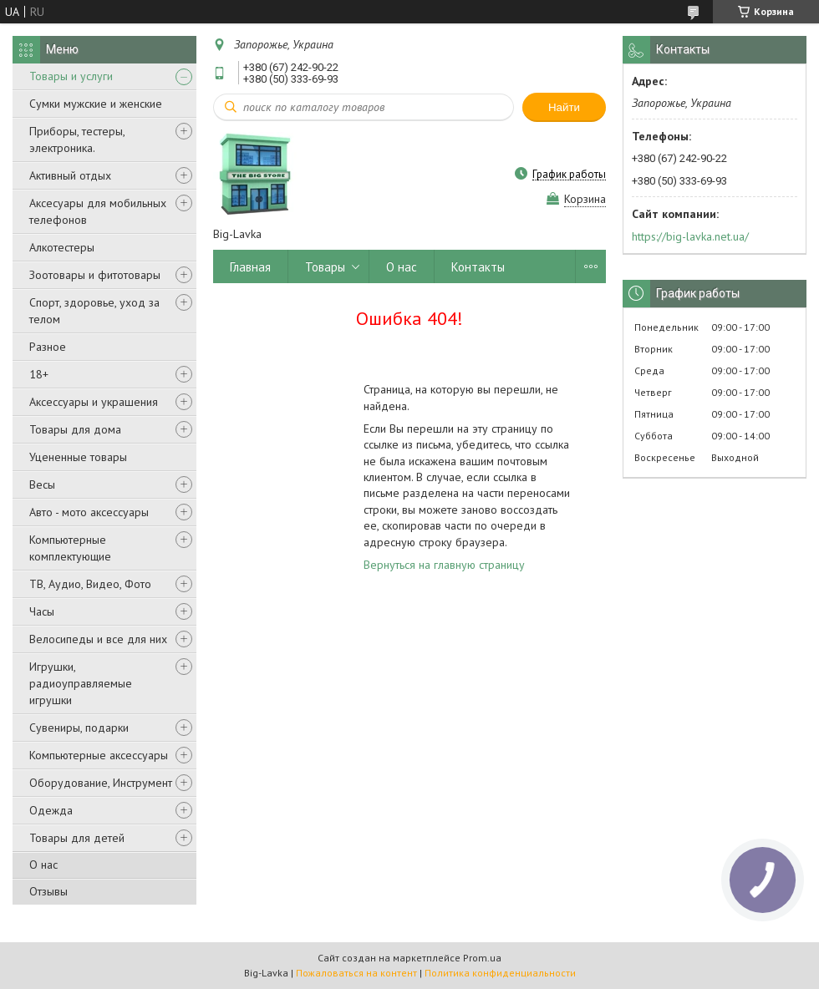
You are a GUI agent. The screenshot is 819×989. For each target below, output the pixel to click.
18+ (38, 374)
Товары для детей (77, 837)
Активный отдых (70, 175)
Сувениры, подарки (79, 727)
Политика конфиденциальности (500, 972)
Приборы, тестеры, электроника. (77, 139)
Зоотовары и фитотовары (94, 274)
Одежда (51, 810)
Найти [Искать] (564, 107)
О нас (43, 864)
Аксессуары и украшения (93, 401)
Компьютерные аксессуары (98, 755)
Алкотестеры (61, 247)
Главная (250, 267)
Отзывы (48, 891)
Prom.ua (482, 957)
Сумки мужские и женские (95, 103)
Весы (42, 484)
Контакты (478, 267)
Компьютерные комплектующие (70, 548)
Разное (47, 346)
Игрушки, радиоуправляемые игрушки (80, 683)
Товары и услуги (71, 76)
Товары (325, 267)
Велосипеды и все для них (98, 639)
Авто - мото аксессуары (89, 512)
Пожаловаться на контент (356, 972)
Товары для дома (75, 429)
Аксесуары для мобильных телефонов (97, 211)
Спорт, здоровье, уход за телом (94, 311)
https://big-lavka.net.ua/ (690, 236)
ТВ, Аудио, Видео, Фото (90, 583)
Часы (41, 611)
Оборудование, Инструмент (100, 782)
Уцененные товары (78, 456)
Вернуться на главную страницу (444, 564)
